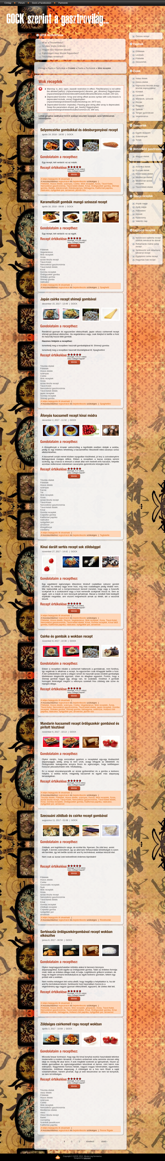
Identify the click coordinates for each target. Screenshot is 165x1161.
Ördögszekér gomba (101, 186)
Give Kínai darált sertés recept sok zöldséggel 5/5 (80, 603)
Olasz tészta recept (49, 1115)
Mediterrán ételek (48, 1110)
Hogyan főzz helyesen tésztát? (56, 49)
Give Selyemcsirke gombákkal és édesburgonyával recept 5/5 (80, 167)
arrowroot (69, 190)
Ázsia (97, 183)
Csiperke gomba (48, 515)
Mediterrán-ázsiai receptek (144, 182)
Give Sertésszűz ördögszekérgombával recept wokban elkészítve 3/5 (74, 991)
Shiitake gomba (47, 277)
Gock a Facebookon (41, 3)
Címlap (7, 3)
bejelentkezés (79, 181)
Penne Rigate (106, 1130)
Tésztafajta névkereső (52, 56)
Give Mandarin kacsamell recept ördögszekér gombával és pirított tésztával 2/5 (71, 780)
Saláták (139, 109)
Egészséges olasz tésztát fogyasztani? (60, 53)
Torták (138, 140)
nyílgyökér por (57, 190)
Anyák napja (142, 203)
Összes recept (142, 36)
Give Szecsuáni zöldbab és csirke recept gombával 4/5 (77, 865)
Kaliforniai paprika (103, 188)
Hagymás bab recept (145, 260)
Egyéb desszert (143, 133)
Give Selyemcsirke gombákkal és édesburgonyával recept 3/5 (74, 167)
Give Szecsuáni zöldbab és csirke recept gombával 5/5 (80, 865)
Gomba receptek (48, 272)
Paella (51, 68)
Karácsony (141, 217)
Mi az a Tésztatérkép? (52, 42)
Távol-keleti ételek (75, 186)
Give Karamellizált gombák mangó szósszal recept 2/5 (71, 238)
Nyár (42, 887)
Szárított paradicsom (50, 1122)
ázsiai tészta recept (49, 259)
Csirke (77, 183)
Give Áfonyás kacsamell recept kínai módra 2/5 (71, 468)
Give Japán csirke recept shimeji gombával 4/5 (77, 354)
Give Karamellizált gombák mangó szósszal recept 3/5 (74, 238)
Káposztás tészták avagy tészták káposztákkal (147, 86)
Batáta (52, 188)
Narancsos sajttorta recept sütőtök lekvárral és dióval (148, 239)
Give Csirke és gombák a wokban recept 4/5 (77, 688)
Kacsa (43, 490)
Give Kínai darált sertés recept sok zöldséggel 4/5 (77, 603)
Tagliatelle (105, 535)
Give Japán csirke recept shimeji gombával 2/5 (71, 354)
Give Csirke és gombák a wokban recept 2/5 (71, 688)
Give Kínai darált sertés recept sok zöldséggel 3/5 (74, 603)
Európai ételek (142, 170)
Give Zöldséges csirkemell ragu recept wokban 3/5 (74, 1078)
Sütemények (142, 136)
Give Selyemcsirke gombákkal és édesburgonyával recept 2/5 (71, 167)
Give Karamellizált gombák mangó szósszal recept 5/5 (80, 238)
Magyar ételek (142, 156)
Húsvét (139, 214)
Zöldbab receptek (48, 907)
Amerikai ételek (143, 166)
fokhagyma (89, 188)
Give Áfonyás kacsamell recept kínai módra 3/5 (74, 468)
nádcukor (45, 190)
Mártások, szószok (144, 99)
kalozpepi (87, 1158)
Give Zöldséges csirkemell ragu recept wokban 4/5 (77, 1078)
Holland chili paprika (78, 1012)
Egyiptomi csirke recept (147, 256)
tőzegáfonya (46, 527)
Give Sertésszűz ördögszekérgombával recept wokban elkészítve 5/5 (80, 991)
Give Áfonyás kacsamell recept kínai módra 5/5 (80, 468)
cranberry (44, 529)
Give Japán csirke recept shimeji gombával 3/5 (74, 354)
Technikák (61, 68)
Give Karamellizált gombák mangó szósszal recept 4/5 (77, 238)
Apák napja (141, 207)
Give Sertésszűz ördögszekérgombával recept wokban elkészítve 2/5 (71, 991)
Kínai (87, 186)
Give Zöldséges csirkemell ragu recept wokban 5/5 (80, 1078)
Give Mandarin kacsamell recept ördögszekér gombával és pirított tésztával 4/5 (77, 780)
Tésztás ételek (47, 366)
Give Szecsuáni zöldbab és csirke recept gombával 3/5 (74, 865)
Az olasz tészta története (54, 46)
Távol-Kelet (106, 183)
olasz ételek (46, 1092)
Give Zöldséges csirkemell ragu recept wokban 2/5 (71, 1078)
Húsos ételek (56, 183)
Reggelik (140, 105)
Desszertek (141, 62)
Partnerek (63, 3)
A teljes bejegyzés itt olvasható (56, 179)
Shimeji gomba (47, 279)
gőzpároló (90, 1008)
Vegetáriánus (46, 252)
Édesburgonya (75, 188)
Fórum (21, 3)
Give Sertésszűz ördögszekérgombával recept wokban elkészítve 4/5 (77, 991)
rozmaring (45, 1120)
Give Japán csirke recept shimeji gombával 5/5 (80, 354)
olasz (42, 1112)
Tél (41, 492)
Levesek (140, 55)
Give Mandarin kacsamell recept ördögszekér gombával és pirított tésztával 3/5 (74, 780)
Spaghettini (99, 350)
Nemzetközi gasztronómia (53, 186)
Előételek (140, 51)
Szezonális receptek (49, 884)
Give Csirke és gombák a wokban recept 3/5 (74, 688)
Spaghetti (104, 287)
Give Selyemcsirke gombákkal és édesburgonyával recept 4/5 (77, 167)
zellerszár (97, 709)
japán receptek (47, 393)
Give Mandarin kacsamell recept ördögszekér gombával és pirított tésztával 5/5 (80, 780)
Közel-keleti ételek (144, 174)
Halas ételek (142, 78)
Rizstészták (105, 920)
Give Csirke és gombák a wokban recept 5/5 (80, 688)
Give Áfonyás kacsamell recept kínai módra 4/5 (77, 468)
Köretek (139, 91)
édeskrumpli (61, 188)
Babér (43, 1117)
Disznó (67, 620)
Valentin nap (141, 221)
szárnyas (68, 183)
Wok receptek (87, 183)
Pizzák (139, 102)
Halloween (141, 210)
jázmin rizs (80, 190)
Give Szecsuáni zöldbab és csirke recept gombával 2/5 (71, 865)
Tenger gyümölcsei (144, 113)
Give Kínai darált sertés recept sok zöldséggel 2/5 (71, 603)
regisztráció (64, 181)
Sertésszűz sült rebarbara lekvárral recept (148, 251)
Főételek (45, 183)
